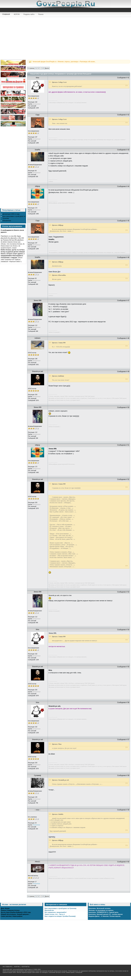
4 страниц (31, 68)
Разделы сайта (28, 14)
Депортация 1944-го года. (11, 214)
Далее (47, 68)
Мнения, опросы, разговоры (68, 62)
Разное (40, 14)
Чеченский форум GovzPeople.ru (44, 62)
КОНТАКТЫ (25, 966)
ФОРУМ (17, 14)
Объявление (7, 220)
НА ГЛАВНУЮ (7, 966)
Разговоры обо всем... (88, 62)
